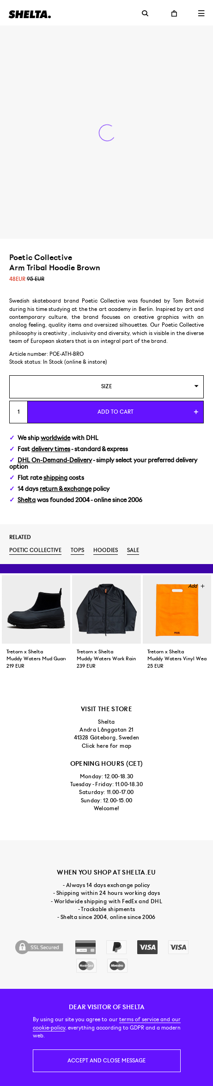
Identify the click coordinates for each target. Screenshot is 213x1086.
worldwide (55, 437)
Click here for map (106, 746)
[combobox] (106, 386)
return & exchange (65, 488)
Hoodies (105, 550)
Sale (133, 550)
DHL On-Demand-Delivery (55, 460)
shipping (55, 477)
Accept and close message (106, 1060)
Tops (77, 550)
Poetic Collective (35, 550)
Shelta (27, 499)
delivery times (50, 449)
